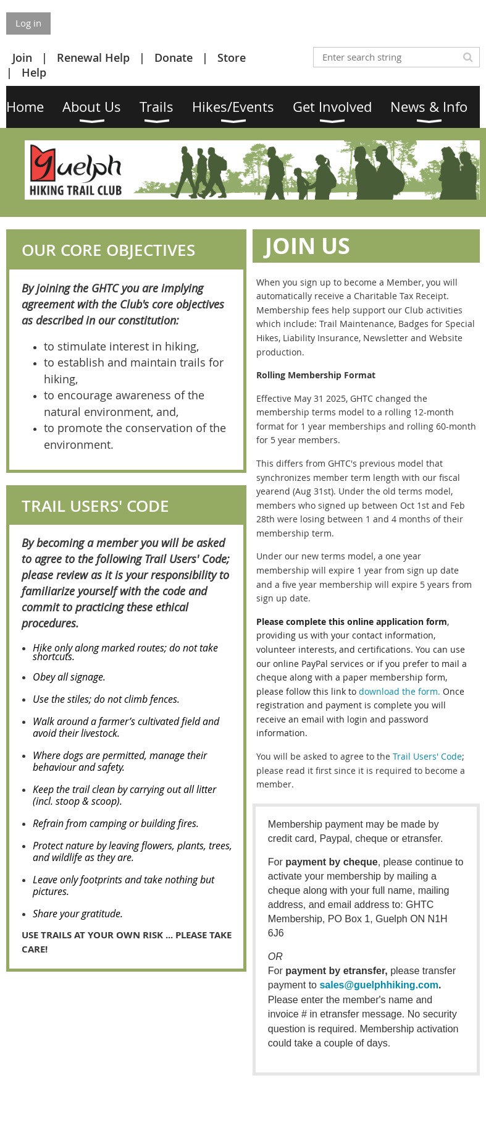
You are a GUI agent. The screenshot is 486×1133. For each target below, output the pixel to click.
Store (231, 57)
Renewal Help (93, 57)
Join (22, 57)
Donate (173, 57)
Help (34, 72)
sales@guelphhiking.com (378, 985)
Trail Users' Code (427, 756)
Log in (28, 23)
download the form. (399, 691)
